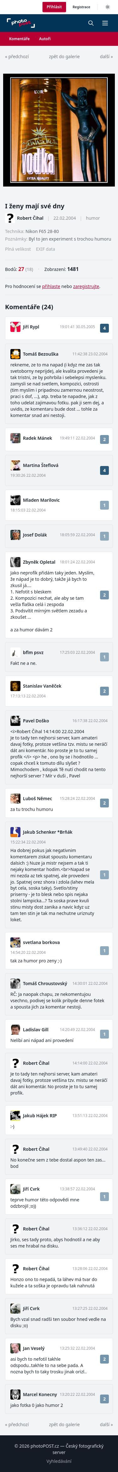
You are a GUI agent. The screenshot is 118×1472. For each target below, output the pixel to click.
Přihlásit (54, 6)
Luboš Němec (37, 798)
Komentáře (19, 38)
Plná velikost (18, 249)
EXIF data (45, 249)
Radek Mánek (37, 438)
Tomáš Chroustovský (45, 983)
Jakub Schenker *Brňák (47, 832)
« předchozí (17, 56)
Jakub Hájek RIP (40, 1116)
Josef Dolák (35, 535)
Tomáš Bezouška (41, 354)
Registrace (81, 6)
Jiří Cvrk (31, 1189)
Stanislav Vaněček (42, 686)
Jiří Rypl (31, 327)
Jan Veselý (34, 1348)
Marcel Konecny (40, 1394)
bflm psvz (33, 652)
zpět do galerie (64, 56)
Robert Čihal (30, 218)
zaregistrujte (86, 286)
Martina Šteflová (41, 465)
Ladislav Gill (35, 1030)
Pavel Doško (36, 721)
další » (106, 56)
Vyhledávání (59, 1461)
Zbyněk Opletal (39, 562)
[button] (105, 23)
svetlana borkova (41, 942)
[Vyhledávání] (91, 23)
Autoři (45, 38)
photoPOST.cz (45, 1446)
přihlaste (51, 286)
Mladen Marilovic (41, 500)
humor (93, 218)
